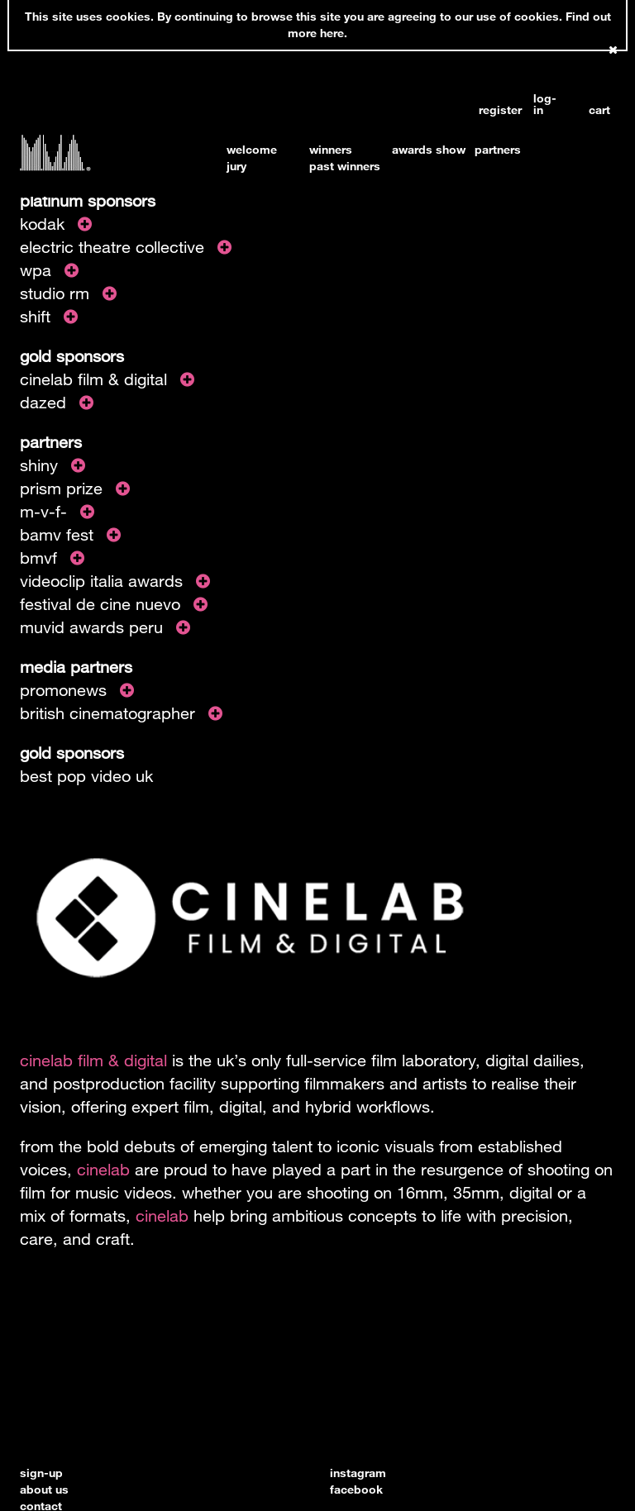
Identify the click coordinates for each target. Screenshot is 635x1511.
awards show (429, 149)
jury (236, 166)
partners (498, 149)
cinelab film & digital (93, 1060)
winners (330, 149)
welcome (252, 149)
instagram (358, 1473)
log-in (544, 104)
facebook (356, 1489)
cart (599, 110)
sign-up (41, 1473)
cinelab (103, 1169)
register (492, 110)
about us (44, 1489)
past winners (344, 166)
